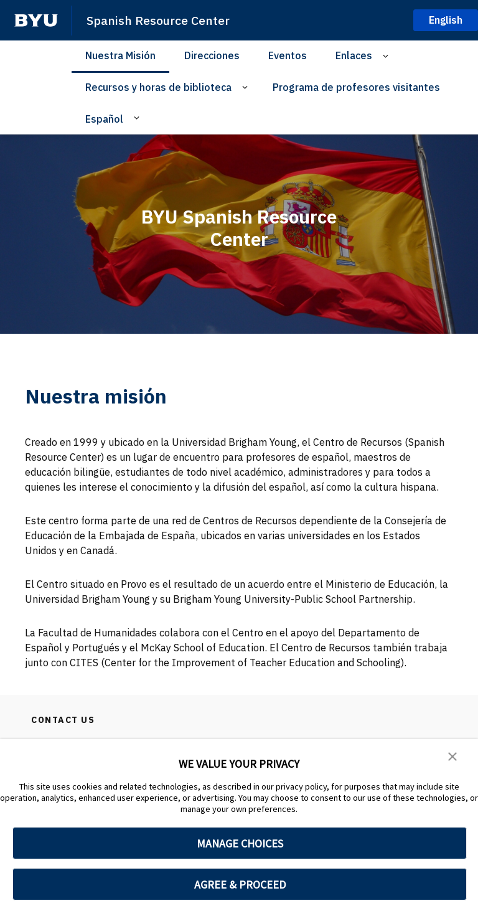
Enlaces (353, 55)
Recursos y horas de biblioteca (158, 87)
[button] (453, 757)
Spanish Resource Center (164, 20)
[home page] (36, 20)
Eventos (287, 55)
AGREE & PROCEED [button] (240, 884)
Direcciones (212, 55)
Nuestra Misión (120, 55)
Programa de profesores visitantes (356, 87)
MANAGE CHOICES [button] (240, 843)
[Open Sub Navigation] (387, 55)
